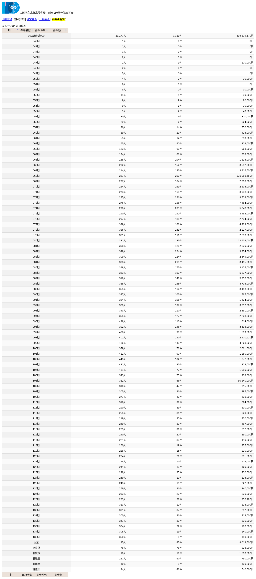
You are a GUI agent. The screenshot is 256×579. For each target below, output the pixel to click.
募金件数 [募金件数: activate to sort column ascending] (153, 30)
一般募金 (44, 19)
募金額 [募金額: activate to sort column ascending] (217, 30)
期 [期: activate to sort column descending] (35, 30)
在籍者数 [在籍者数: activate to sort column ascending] (97, 30)
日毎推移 (7, 19)
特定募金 (32, 19)
